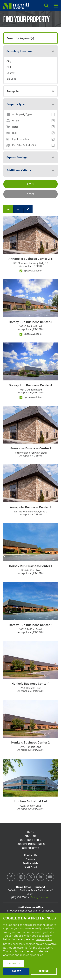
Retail (15, 127)
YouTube (50, 877)
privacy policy (43, 939)
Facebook (11, 877)
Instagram (21, 877)
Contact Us (30, 855)
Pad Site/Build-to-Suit (24, 145)
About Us (30, 835)
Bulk (14, 133)
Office (15, 121)
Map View (28, 209)
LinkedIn (40, 877)
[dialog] (30, 945)
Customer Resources (31, 844)
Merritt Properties (16, 5)
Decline (44, 971)
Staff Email (30, 867)
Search (46, 5)
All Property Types (22, 114)
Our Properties (30, 840)
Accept (16, 971)
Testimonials (30, 863)
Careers (30, 859)
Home (30, 831)
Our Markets (30, 848)
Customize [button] (13, 963)
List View (18, 209)
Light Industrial (20, 139)
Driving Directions (40, 897)
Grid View (8, 209)
